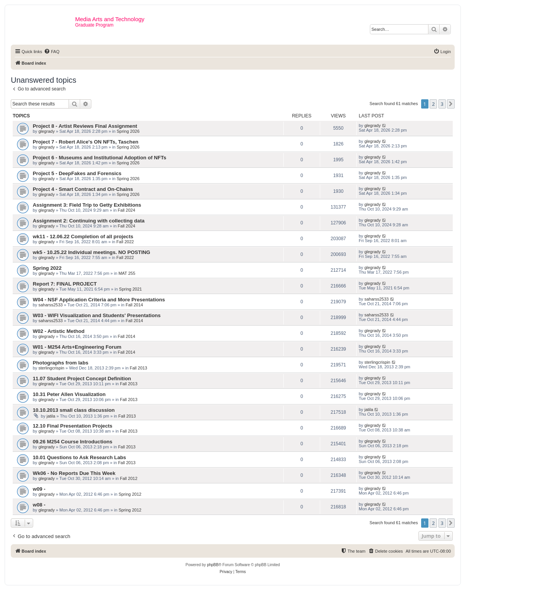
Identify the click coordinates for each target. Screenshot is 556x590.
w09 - (39, 489)
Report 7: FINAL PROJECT (65, 284)
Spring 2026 (128, 131)
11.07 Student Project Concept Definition (82, 378)
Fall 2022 (125, 241)
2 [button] (433, 103)
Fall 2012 (128, 478)
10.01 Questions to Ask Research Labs (79, 457)
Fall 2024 (126, 210)
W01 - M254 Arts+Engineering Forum (77, 347)
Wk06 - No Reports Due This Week (74, 473)
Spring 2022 (47, 268)
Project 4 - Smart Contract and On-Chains (83, 189)
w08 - (39, 505)
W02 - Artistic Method (58, 331)
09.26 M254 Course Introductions (73, 442)
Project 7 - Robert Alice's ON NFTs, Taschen (85, 142)
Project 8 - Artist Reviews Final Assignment (85, 126)
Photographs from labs (60, 363)
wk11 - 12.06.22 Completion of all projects (83, 236)
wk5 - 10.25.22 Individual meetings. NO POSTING (91, 252)
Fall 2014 (134, 305)
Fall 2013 (138, 368)
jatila (51, 416)
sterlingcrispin (51, 368)
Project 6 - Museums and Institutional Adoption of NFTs (99, 157)
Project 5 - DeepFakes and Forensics (77, 173)
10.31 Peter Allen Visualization (69, 394)
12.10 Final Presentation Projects (73, 426)
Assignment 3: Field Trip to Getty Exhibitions (87, 205)
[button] (451, 104)
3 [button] (442, 103)
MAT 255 (126, 273)
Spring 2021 (130, 289)
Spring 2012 (130, 494)
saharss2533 (51, 305)
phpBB (212, 565)
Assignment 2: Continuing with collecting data (88, 221)
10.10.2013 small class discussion (74, 410)
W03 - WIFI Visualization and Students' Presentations (97, 315)
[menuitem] (51, 51)
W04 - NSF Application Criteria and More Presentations (99, 300)
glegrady (47, 131)
